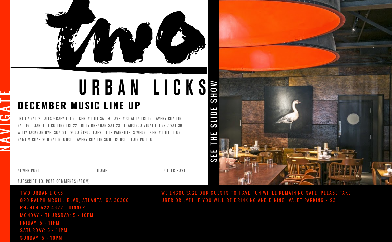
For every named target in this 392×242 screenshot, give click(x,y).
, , (74, 199)
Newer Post (29, 170)
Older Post (175, 170)
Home (102, 170)
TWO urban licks (41, 192)
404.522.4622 (46, 207)
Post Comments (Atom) (68, 181)
